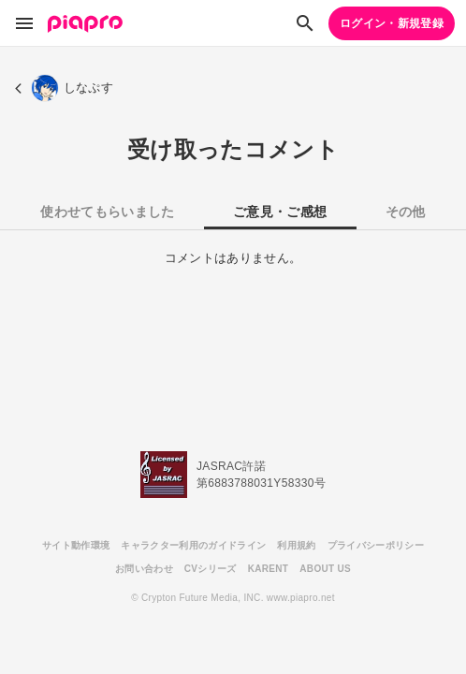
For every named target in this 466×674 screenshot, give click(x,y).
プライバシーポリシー (376, 545)
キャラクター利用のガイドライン (193, 545)
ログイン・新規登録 (392, 23)
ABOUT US (325, 569)
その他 (406, 211)
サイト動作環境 (75, 545)
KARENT (268, 569)
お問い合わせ (144, 569)
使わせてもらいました (107, 211)
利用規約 (296, 545)
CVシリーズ (210, 569)
